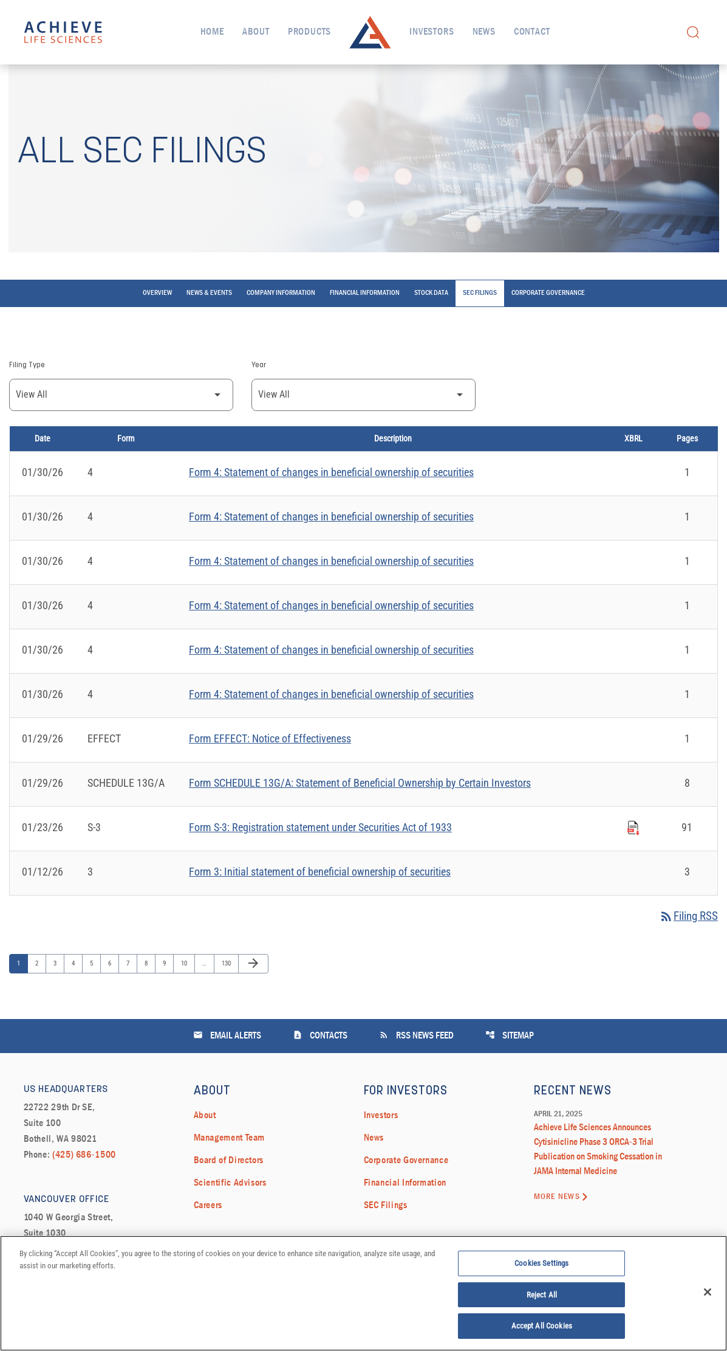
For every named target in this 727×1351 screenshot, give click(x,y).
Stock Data (431, 331)
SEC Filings (480, 331)
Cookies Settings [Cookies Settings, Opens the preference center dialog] (541, 1266)
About (256, 32)
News (484, 32)
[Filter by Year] (363, 432)
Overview (157, 331)
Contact (532, 32)
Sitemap (509, 1073)
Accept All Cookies (541, 1329)
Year (258, 402)
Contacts (320, 1073)
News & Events (209, 331)
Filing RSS (686, 954)
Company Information (281, 331)
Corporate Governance (548, 331)
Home (212, 32)
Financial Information (365, 331)
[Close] (707, 1295)
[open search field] (693, 32)
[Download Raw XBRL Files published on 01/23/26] (633, 863)
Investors (431, 32)
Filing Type (27, 402)
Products (309, 32)
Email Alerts (227, 1073)
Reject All (542, 1297)
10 (186, 1001)
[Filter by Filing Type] (121, 432)
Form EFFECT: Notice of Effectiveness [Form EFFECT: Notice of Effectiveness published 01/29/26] (270, 775)
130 (227, 1001)
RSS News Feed (416, 1073)
